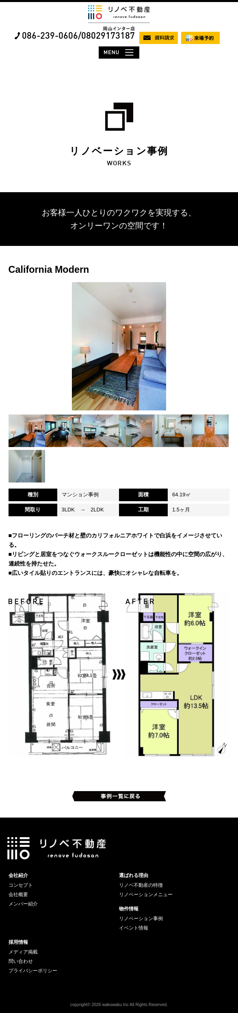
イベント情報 (133, 927)
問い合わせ (21, 961)
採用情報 (18, 942)
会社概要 (18, 894)
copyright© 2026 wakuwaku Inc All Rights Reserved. (119, 1004)
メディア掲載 (23, 951)
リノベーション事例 (141, 918)
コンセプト (21, 885)
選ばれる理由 (133, 875)
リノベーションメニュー (146, 894)
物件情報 (128, 908)
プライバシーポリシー (33, 970)
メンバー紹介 (23, 903)
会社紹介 (18, 875)
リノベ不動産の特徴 (141, 885)
